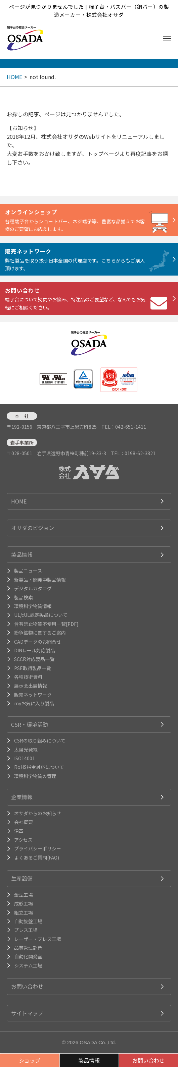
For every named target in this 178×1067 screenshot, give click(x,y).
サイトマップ (27, 1013)
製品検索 (23, 597)
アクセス (23, 839)
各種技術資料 (28, 676)
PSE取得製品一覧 (32, 668)
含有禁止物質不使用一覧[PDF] (46, 623)
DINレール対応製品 (34, 650)
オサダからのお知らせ (37, 813)
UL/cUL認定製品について (41, 614)
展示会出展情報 (30, 685)
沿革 (19, 831)
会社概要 (23, 822)
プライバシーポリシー (37, 848)
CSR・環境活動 (29, 724)
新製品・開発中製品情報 (40, 579)
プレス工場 (26, 930)
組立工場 (23, 912)
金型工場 (23, 894)
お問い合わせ (27, 986)
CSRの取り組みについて (39, 740)
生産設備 (22, 878)
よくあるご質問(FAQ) (36, 857)
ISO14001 (24, 758)
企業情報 (22, 797)
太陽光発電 (26, 749)
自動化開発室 (28, 956)
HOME (14, 77)
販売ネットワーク (33, 694)
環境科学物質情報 (33, 606)
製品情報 (22, 554)
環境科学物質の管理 (35, 776)
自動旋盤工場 (28, 921)
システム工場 (28, 965)
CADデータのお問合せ (37, 641)
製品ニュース (28, 570)
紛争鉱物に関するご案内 (40, 632)
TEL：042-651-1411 (123, 426)
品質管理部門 (28, 947)
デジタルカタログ (33, 588)
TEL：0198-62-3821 (133, 453)
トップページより (108, 154)
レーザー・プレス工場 (37, 939)
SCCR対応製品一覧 (34, 659)
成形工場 (23, 903)
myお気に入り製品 (34, 703)
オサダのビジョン (32, 528)
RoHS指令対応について (39, 767)
